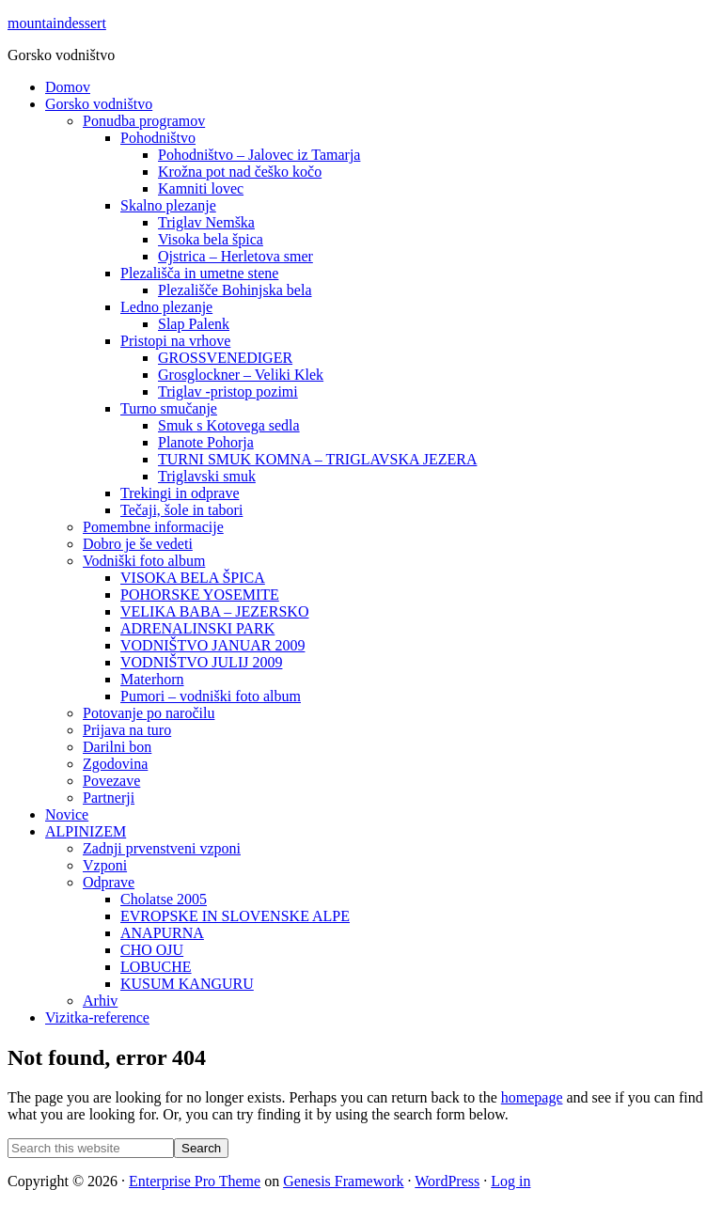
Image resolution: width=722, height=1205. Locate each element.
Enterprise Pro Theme (194, 1181)
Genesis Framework (343, 1181)
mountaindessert (57, 23)
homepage (532, 1097)
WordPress (447, 1181)
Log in (510, 1181)
